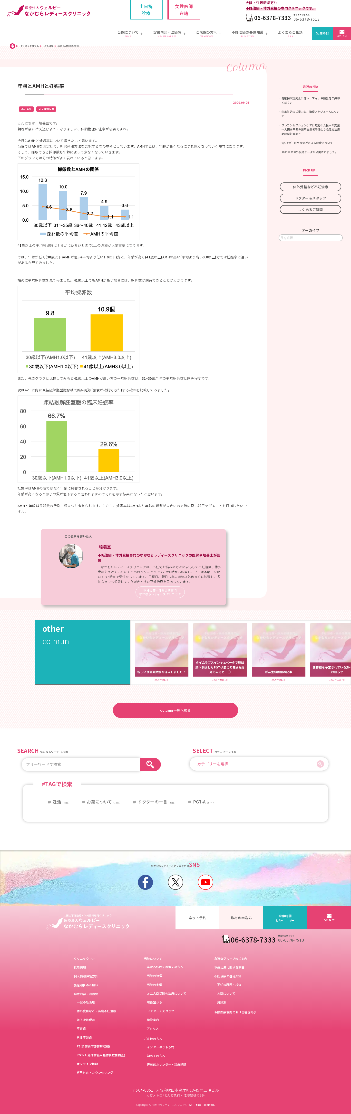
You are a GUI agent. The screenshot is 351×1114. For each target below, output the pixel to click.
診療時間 (322, 33)
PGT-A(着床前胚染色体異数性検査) (101, 1055)
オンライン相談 (87, 1064)
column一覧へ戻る (175, 710)
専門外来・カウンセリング (95, 1072)
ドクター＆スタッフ (310, 198)
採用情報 (80, 967)
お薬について (104, 802)
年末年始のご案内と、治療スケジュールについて (311, 114)
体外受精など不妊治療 (310, 186)
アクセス (153, 1028)
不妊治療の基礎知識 (228, 976)
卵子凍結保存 (46, 109)
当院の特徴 (154, 975)
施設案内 (153, 1020)
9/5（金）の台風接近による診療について (307, 143)
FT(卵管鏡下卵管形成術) (93, 1046)
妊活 (62, 802)
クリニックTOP (85, 958)
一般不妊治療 (86, 1002)
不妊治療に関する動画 (229, 967)
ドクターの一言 (157, 802)
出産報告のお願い (86, 985)
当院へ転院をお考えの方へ (165, 967)
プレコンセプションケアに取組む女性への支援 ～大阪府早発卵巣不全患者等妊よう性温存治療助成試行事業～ (312, 129)
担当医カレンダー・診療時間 (166, 1064)
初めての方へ (156, 1056)
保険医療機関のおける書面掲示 (235, 1012)
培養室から (154, 1002)
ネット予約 (197, 917)
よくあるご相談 (290, 34)
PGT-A (204, 802)
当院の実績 (154, 984)
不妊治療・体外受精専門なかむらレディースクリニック (160, 592)
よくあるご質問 (310, 209)
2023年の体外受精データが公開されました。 (310, 152)
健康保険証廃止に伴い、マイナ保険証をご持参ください (311, 100)
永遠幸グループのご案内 (230, 958)
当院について (153, 958)
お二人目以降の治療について (166, 993)
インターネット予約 (160, 1047)
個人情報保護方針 (86, 976)
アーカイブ (310, 230)
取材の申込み (241, 917)
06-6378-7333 (272, 17)
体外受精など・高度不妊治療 (96, 1011)
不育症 (81, 1028)
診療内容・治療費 (86, 994)
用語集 (221, 1002)
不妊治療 (26, 109)
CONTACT (341, 36)
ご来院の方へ (153, 1039)
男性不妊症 (84, 1037)
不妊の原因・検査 (229, 984)
